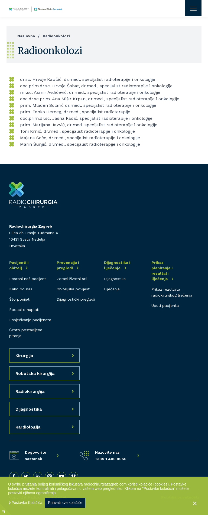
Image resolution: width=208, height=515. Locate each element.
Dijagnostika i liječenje (117, 265)
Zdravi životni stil (72, 279)
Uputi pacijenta (165, 305)
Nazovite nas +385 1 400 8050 (110, 455)
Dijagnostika (115, 279)
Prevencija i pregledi (68, 265)
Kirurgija (24, 355)
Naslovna (26, 36)
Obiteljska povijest (73, 289)
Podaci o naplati (24, 309)
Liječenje (112, 289)
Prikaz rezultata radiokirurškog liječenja (171, 292)
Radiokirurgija (29, 391)
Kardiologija (27, 427)
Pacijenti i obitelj (18, 265)
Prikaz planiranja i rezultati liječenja (162, 270)
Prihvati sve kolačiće (65, 502)
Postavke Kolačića (26, 502)
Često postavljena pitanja (25, 333)
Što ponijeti (19, 299)
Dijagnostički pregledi (76, 299)
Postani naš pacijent (27, 279)
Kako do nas (20, 289)
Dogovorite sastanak (35, 455)
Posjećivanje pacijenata (30, 320)
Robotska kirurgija (34, 373)
